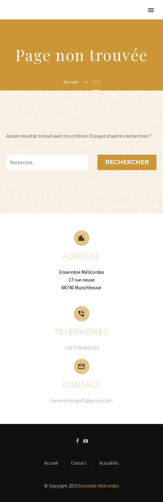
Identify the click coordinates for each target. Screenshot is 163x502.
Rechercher (127, 162)
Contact (78, 463)
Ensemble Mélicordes (98, 486)
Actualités (109, 463)
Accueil (51, 463)
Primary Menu (151, 10)
